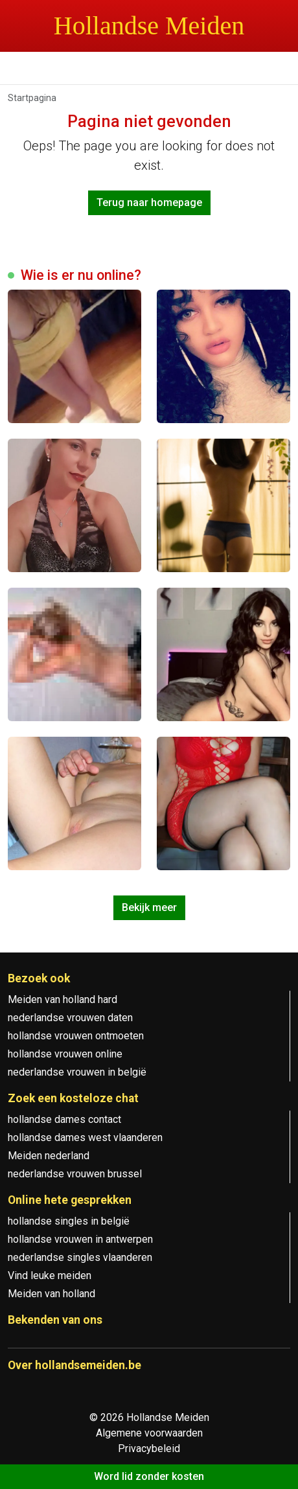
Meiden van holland (51, 1293)
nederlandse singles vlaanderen (80, 1257)
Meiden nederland (48, 1155)
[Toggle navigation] (26, 70)
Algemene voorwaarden (149, 1433)
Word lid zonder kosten (149, 1476)
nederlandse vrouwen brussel (75, 1174)
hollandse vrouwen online (65, 1054)
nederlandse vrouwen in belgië (77, 1072)
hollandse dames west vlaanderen (85, 1137)
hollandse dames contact (64, 1119)
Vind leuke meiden (49, 1275)
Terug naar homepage (149, 202)
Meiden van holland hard (62, 999)
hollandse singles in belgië (69, 1221)
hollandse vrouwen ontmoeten (76, 1036)
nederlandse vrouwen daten (70, 1017)
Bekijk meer (149, 907)
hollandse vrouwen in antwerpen (80, 1239)
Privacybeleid (149, 1448)
